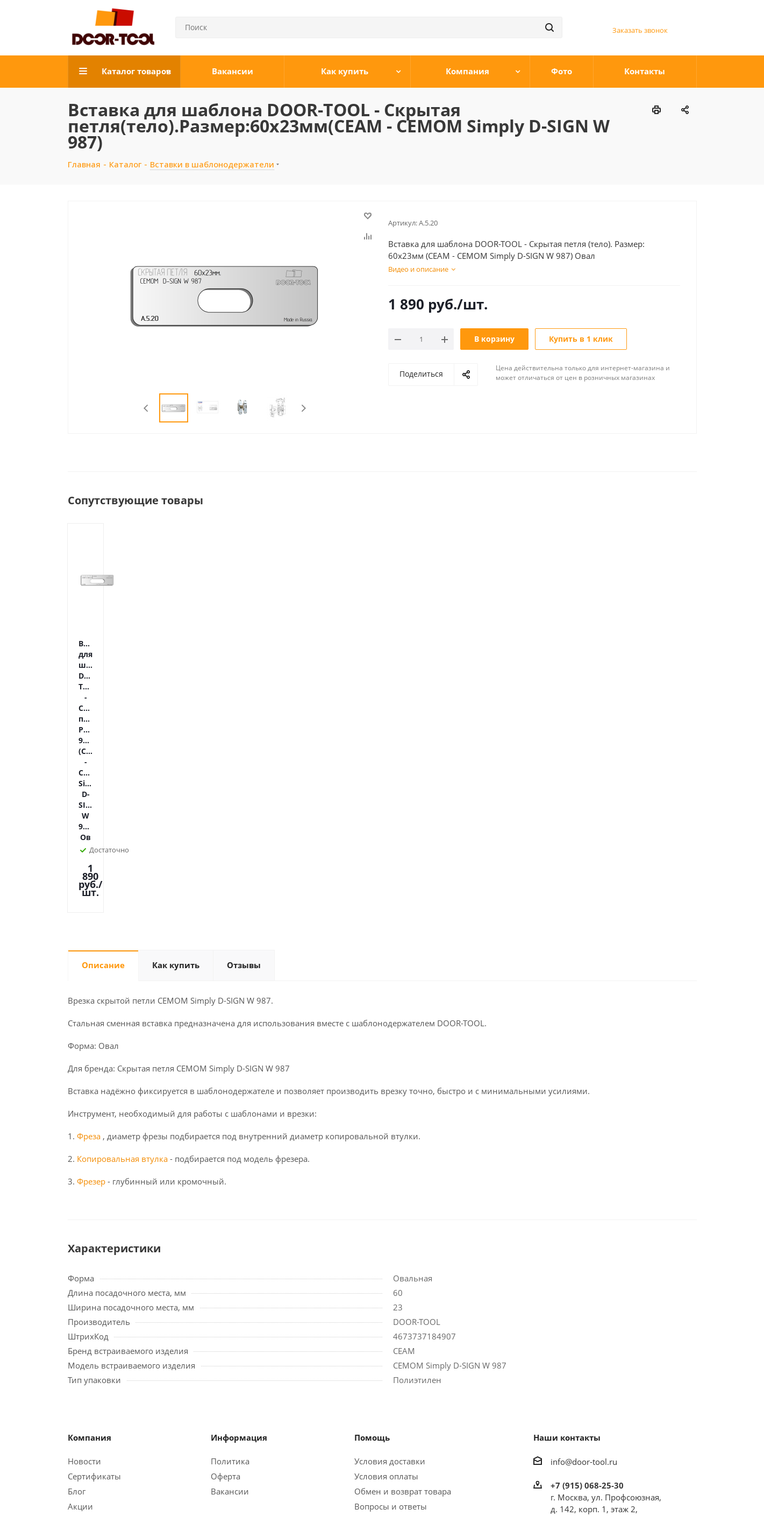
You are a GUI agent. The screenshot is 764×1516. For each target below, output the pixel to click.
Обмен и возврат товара (402, 1305)
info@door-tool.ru (584, 1276)
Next (303, 408)
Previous (146, 408)
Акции (80, 1320)
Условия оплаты (386, 1290)
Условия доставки (389, 1275)
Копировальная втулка (121, 973)
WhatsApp (662, 1488)
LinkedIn (688, 1488)
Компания (89, 1251)
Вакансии (230, 1305)
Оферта (225, 1290)
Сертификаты (94, 1290)
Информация (239, 1251)
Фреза (89, 950)
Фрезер (91, 995)
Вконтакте (608, 1488)
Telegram (635, 1488)
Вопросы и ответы (390, 1320)
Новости (84, 1275)
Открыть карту (580, 1382)
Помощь (372, 1251)
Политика (230, 1275)
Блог (76, 1305)
